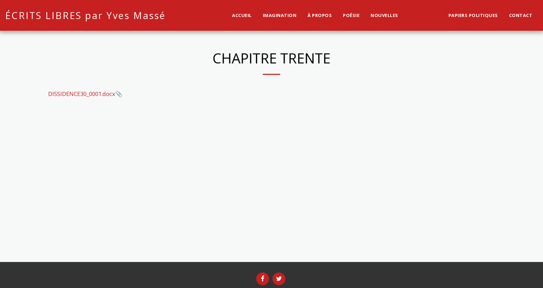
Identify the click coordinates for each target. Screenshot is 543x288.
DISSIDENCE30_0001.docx (81, 94)
